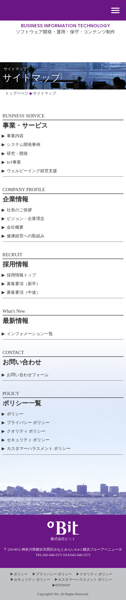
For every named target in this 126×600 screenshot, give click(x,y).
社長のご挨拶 (19, 209)
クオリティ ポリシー (26, 431)
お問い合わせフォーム (28, 374)
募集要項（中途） (23, 292)
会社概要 (15, 227)
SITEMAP (62, 585)
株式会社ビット (63, 44)
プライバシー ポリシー (28, 422)
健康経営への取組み (25, 235)
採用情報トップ (21, 275)
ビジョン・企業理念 (25, 218)
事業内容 (15, 135)
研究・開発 (17, 153)
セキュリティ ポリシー (28, 439)
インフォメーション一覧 (30, 333)
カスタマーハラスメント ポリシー (39, 448)
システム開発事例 (23, 144)
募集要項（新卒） (23, 283)
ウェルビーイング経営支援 (32, 170)
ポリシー (15, 413)
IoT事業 (14, 162)
